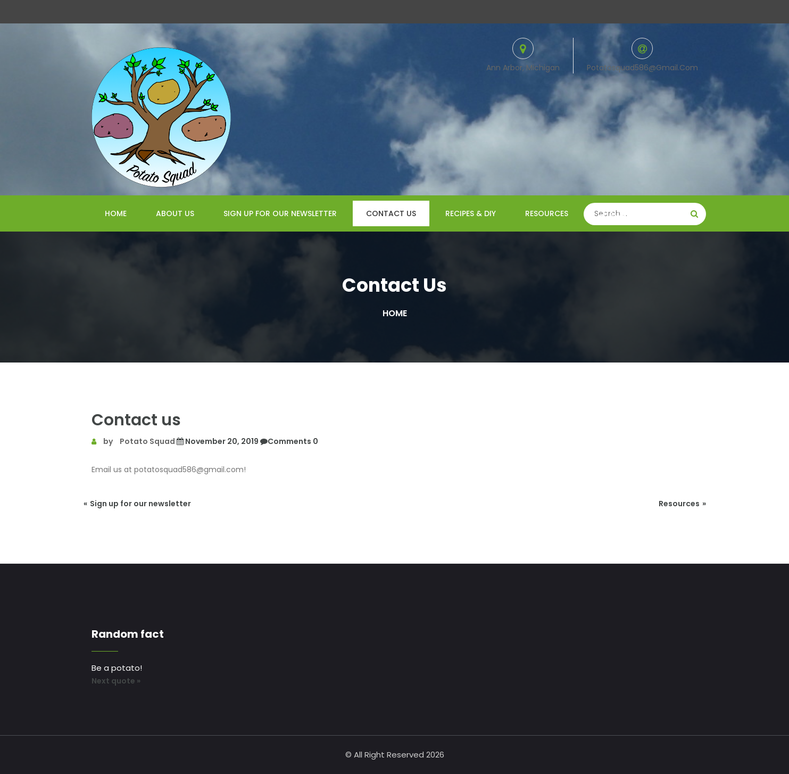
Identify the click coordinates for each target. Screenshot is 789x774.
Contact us (391, 213)
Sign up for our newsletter (280, 213)
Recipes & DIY (470, 213)
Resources (546, 213)
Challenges (620, 213)
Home (116, 213)
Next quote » (116, 681)
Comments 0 (288, 441)
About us (175, 213)
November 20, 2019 (217, 441)
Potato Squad (147, 441)
